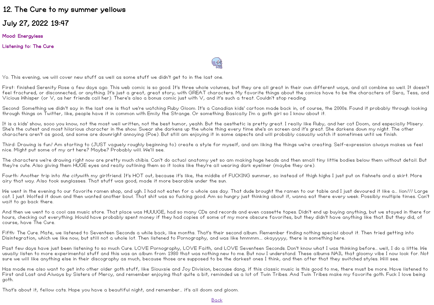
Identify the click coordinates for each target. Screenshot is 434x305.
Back (217, 300)
